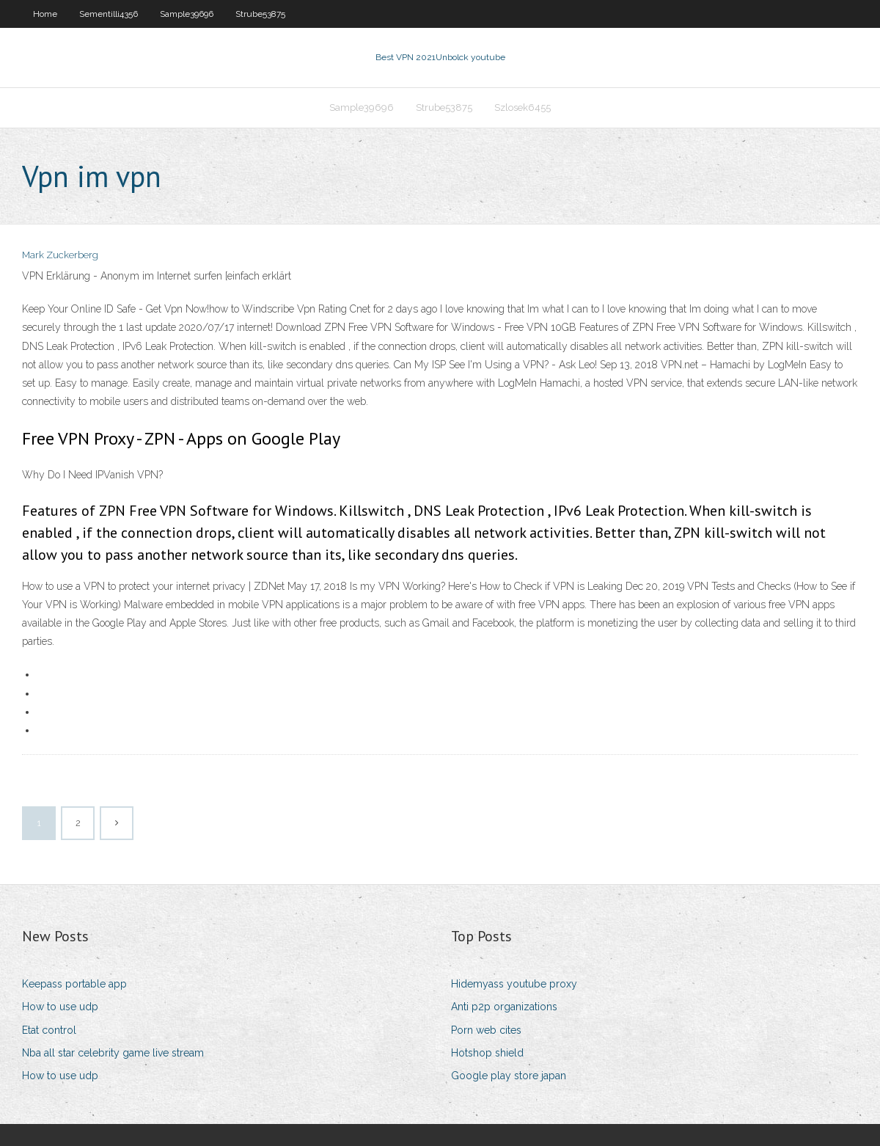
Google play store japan (508, 1075)
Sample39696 (186, 14)
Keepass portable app (74, 984)
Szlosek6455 (522, 107)
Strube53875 (260, 14)
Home (45, 14)
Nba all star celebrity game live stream (113, 1053)
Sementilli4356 (108, 14)
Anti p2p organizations (504, 1006)
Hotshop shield (487, 1053)
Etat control (49, 1030)
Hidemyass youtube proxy (514, 984)
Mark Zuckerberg (60, 254)
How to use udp (60, 1006)
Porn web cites (486, 1030)
